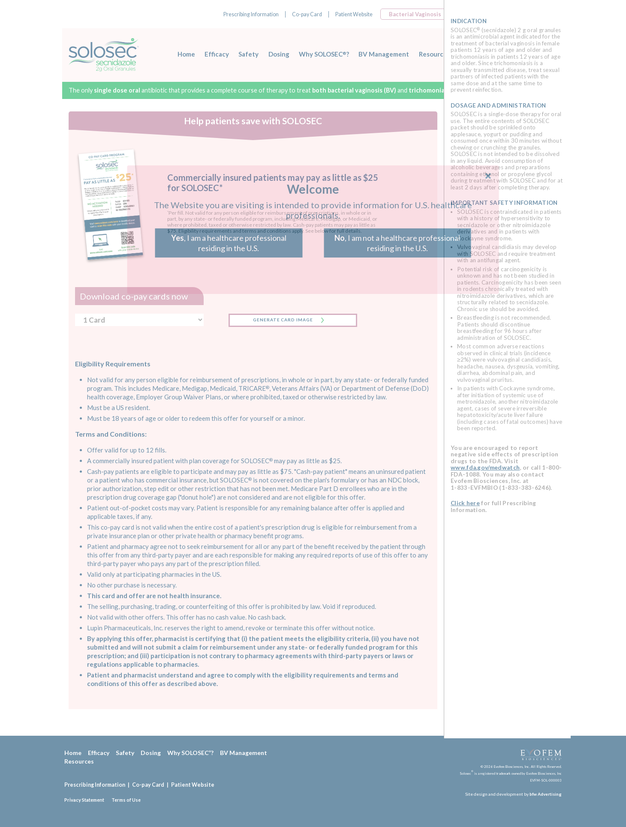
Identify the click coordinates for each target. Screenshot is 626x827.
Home (186, 54)
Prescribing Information (251, 14)
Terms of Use (126, 800)
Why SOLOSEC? (324, 54)
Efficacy (217, 54)
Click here (465, 503)
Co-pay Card (307, 14)
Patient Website (354, 14)
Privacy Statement (84, 800)
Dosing (278, 54)
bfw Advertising (546, 794)
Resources (434, 54)
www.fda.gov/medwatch (485, 467)
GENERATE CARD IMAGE (283, 319)
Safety (248, 54)
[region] (507, 369)
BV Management (383, 54)
